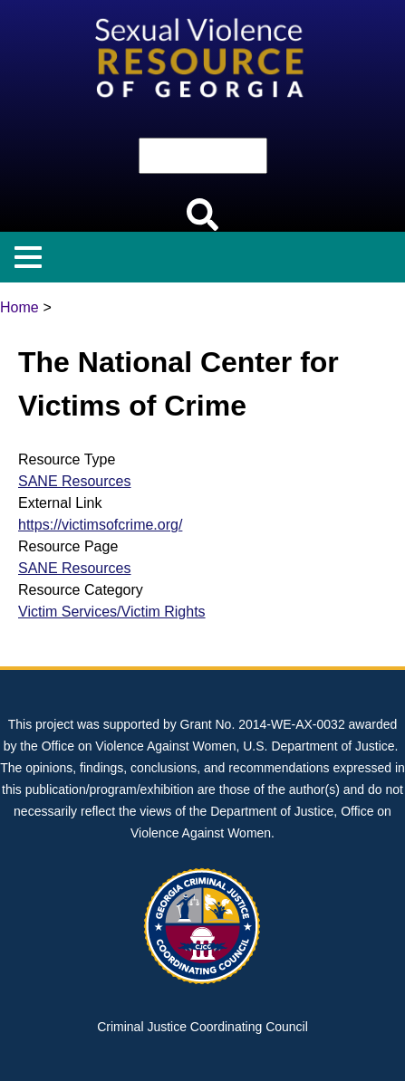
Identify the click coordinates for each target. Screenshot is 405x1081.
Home (19, 307)
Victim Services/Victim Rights (112, 611)
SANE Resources (74, 481)
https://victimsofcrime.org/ (100, 524)
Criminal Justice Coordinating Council (202, 1026)
